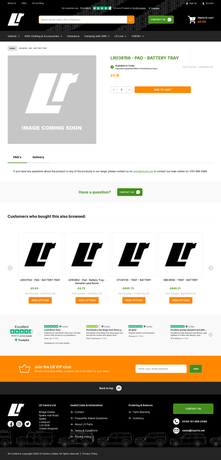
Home (12, 48)
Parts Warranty (141, 412)
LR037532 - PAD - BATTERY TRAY (40, 280)
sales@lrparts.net (143, 171)
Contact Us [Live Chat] (161, 20)
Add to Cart (162, 89)
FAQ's (17, 157)
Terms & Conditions (86, 430)
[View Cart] (200, 20)
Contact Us (193, 408)
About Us (12, 3)
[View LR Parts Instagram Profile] (19, 423)
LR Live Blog (38, 3)
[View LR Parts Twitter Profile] (28, 423)
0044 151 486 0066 (190, 421)
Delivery (38, 157)
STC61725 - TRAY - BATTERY (134, 280)
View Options (40, 300)
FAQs (24, 3)
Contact (79, 412)
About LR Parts (84, 424)
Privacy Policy (83, 436)
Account (207, 3)
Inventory (138, 418)
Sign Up (191, 3)
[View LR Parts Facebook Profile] (11, 423)
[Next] (210, 268)
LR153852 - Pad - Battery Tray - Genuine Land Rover (87, 282)
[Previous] (10, 268)
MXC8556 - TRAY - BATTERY (181, 280)
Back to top (110, 388)
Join (195, 368)
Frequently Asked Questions (91, 418)
